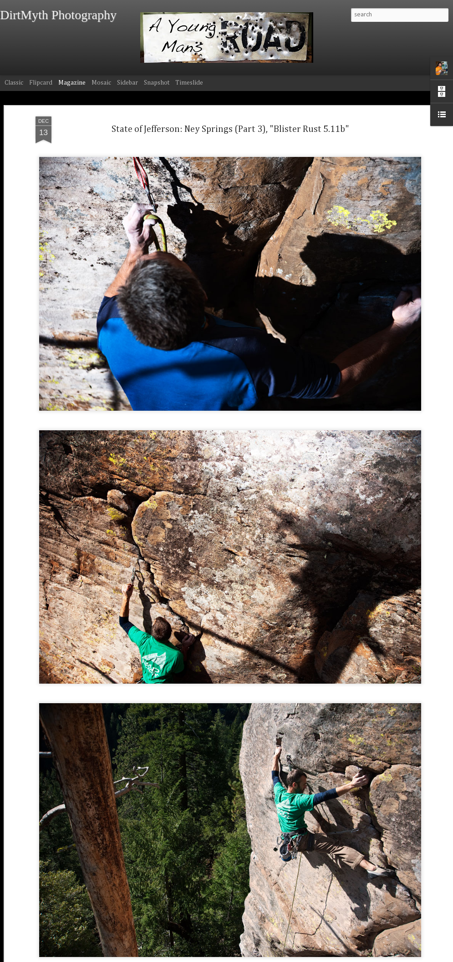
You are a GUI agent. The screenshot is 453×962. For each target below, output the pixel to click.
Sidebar (127, 83)
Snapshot (156, 83)
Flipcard (40, 83)
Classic (14, 83)
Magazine (72, 83)
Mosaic (101, 83)
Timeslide (189, 83)
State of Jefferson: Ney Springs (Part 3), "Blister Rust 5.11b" (230, 125)
